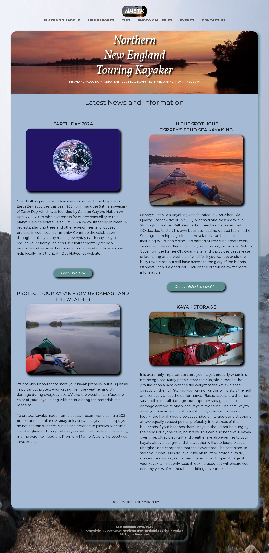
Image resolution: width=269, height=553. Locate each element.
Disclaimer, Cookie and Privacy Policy (134, 502)
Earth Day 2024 (73, 273)
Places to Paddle (62, 20)
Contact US (214, 20)
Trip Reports (100, 20)
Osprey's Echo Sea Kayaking (196, 130)
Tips (126, 20)
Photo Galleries (155, 20)
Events (187, 20)
